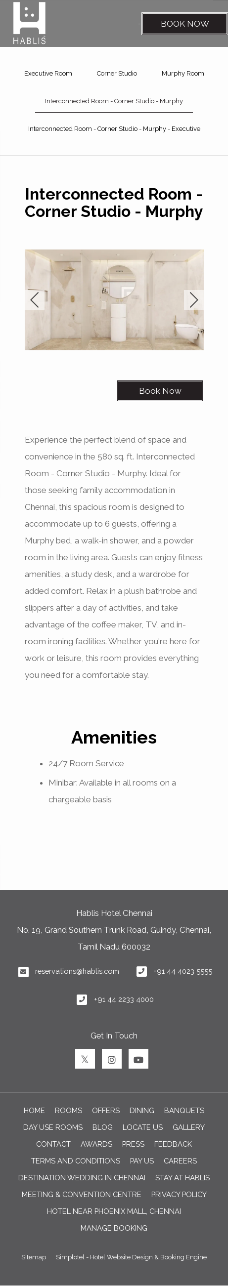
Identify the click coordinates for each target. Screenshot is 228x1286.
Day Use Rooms (53, 1127)
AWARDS (96, 1144)
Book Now (185, 24)
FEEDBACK (173, 1144)
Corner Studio (117, 73)
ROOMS (68, 1110)
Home (34, 1110)
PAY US (142, 1161)
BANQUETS (184, 1110)
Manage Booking (114, 1228)
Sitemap (33, 1257)
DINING (142, 1110)
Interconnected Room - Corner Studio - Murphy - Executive (114, 128)
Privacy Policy (179, 1194)
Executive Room (48, 73)
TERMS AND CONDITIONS (75, 1161)
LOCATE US (143, 1127)
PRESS (133, 1144)
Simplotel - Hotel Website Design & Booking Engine (131, 1257)
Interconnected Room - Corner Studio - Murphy (114, 101)
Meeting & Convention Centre (81, 1194)
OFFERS (106, 1110)
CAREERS (180, 1161)
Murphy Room (183, 73)
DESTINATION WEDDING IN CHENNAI (81, 1177)
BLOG (102, 1127)
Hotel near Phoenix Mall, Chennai (114, 1211)
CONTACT (53, 1144)
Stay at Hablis (182, 1177)
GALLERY (189, 1127)
